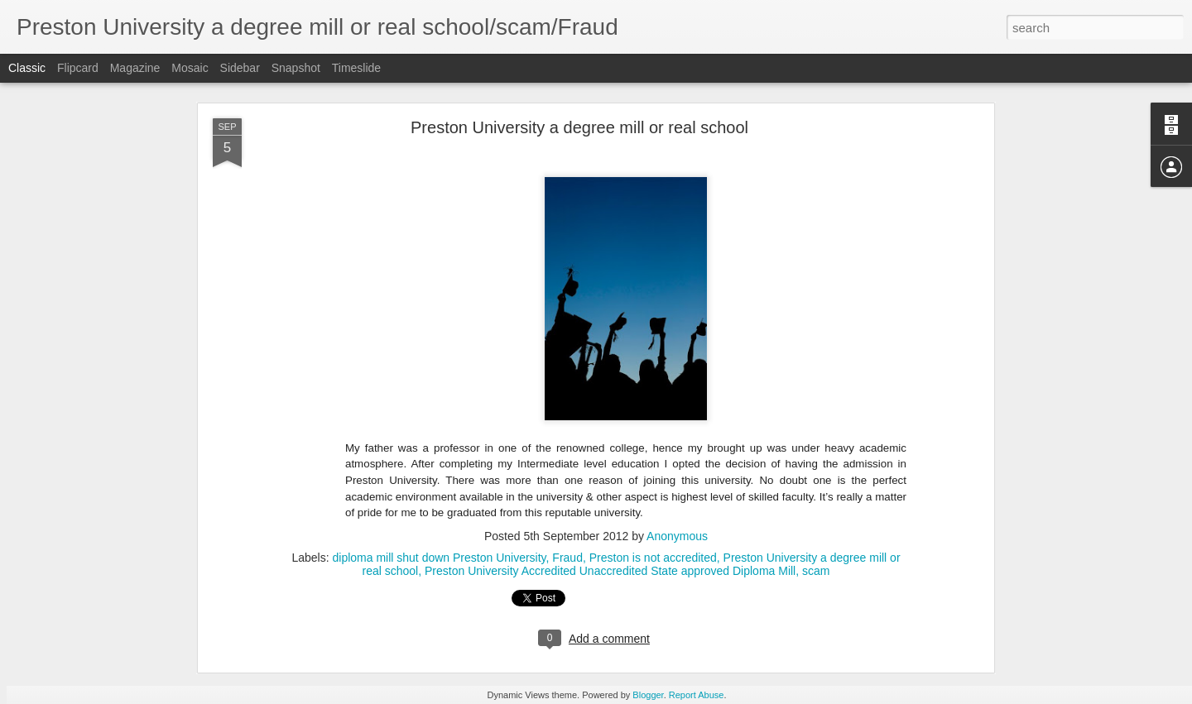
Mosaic (189, 67)
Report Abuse (696, 695)
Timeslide (356, 67)
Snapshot (296, 67)
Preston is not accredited (653, 557)
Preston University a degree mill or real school (579, 127)
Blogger (647, 695)
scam (815, 570)
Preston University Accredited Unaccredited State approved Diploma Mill (610, 570)
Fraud (567, 557)
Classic (27, 67)
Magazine (135, 67)
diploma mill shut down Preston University (439, 557)
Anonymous (677, 536)
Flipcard (78, 67)
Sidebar (240, 67)
